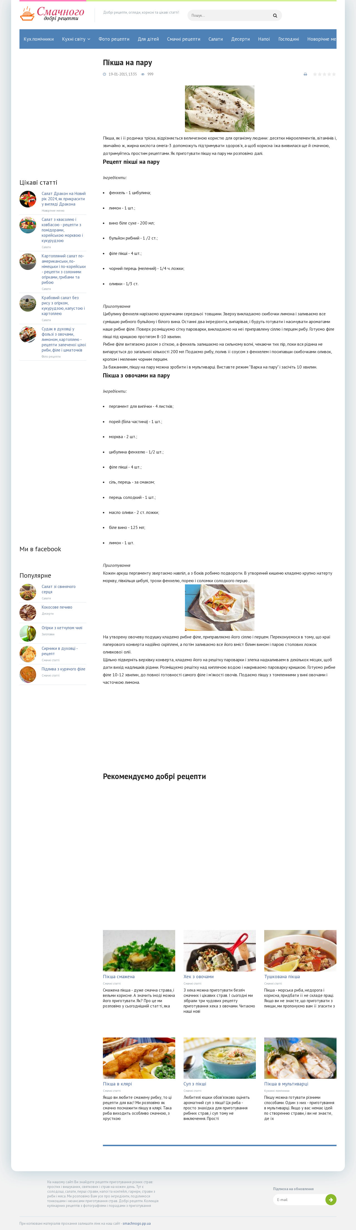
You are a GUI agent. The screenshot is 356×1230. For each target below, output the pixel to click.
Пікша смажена (119, 976)
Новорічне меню (324, 39)
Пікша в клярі (117, 1084)
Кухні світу (73, 39)
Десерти (240, 39)
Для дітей (148, 39)
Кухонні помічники (277, 1091)
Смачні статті (112, 983)
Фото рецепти (114, 39)
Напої (264, 39)
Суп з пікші (195, 1084)
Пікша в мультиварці (286, 1084)
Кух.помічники (39, 39)
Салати (216, 39)
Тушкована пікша (282, 976)
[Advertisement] (220, 725)
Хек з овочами (199, 976)
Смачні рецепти (183, 39)
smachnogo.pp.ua (137, 1223)
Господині (288, 39)
